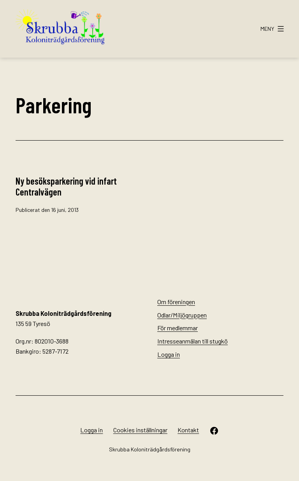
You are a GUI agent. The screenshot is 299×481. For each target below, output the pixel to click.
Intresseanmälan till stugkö (192, 341)
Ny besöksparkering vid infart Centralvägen (66, 186)
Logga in (168, 354)
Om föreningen (176, 301)
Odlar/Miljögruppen (182, 315)
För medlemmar (177, 327)
